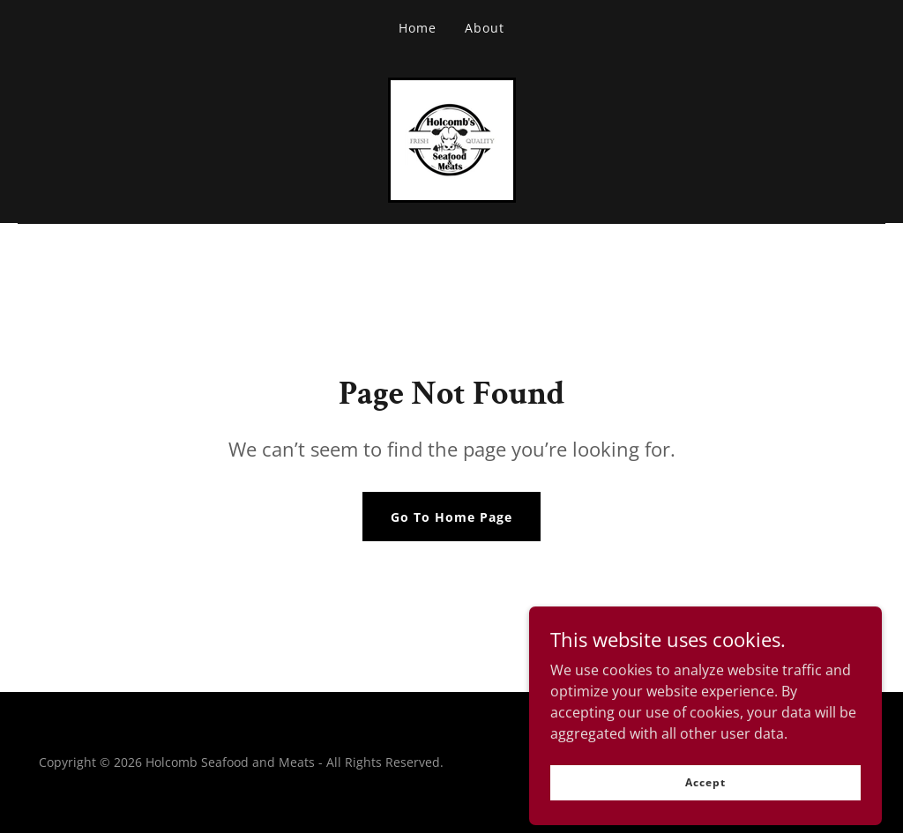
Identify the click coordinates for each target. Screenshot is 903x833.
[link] (452, 138)
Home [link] (418, 27)
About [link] (484, 27)
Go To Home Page (451, 517)
